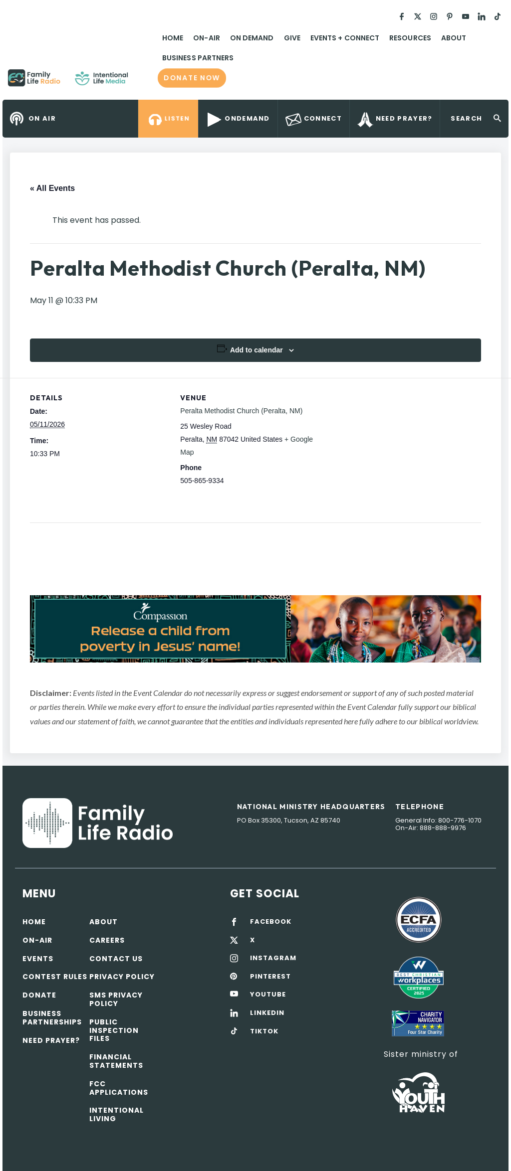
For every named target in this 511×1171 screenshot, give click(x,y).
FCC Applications (118, 1088)
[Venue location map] (383, 447)
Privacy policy (122, 977)
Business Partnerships (52, 1017)
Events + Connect (344, 38)
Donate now (192, 78)
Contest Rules (54, 977)
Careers (107, 940)
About (453, 38)
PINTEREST (270, 977)
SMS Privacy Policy (116, 999)
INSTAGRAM (273, 958)
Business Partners (198, 58)
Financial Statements (116, 1061)
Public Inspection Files (114, 1030)
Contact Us (116, 959)
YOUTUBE (268, 995)
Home (172, 38)
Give (292, 38)
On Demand (252, 38)
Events (37, 959)
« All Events (52, 188)
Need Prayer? (51, 1040)
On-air (37, 940)
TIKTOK (264, 1031)
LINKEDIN (267, 1013)
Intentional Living (116, 1114)
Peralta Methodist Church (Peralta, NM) (241, 411)
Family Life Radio (142, 82)
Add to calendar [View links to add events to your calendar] (256, 350)
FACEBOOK (270, 922)
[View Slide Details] (255, 629)
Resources (410, 38)
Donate (39, 995)
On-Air (206, 38)
